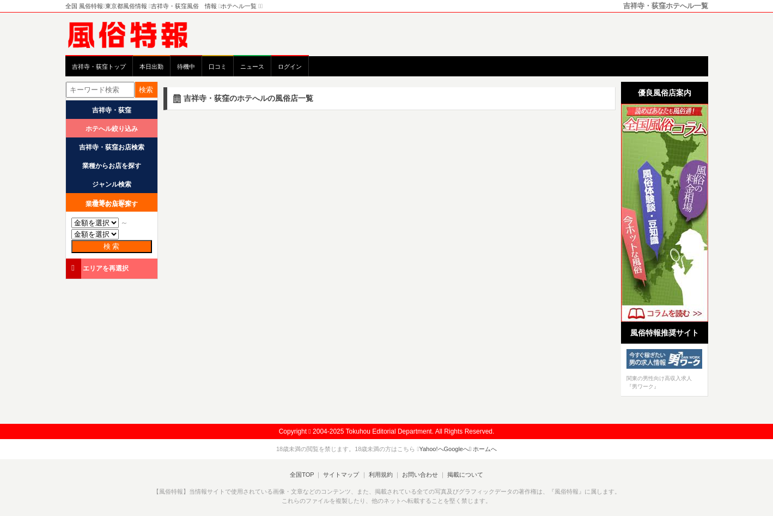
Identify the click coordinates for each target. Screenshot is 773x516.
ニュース (252, 66)
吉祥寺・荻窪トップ (99, 66)
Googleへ (456, 449)
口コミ (218, 66)
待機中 (186, 66)
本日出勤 (151, 66)
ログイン (290, 66)
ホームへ (483, 449)
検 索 (112, 246)
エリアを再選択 (98, 268)
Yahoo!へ (431, 449)
